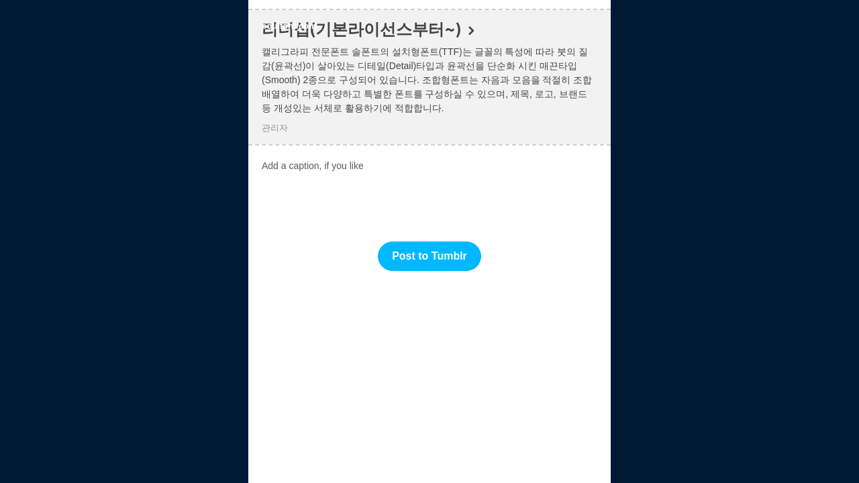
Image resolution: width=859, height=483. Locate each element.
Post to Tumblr (429, 256)
